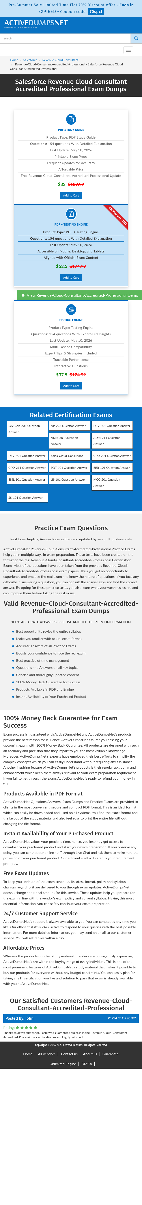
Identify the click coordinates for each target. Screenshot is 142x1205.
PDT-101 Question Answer (69, 467)
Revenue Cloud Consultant (60, 60)
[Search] (136, 38)
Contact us (69, 1054)
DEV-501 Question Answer (111, 426)
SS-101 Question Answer (25, 497)
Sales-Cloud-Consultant (67, 456)
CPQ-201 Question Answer (112, 456)
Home (14, 60)
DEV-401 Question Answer (26, 456)
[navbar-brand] (9, 48)
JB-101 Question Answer (68, 479)
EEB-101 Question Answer (111, 467)
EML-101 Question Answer (26, 479)
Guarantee (111, 1054)
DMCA (86, 1064)
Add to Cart (71, 195)
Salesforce (30, 60)
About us (90, 1054)
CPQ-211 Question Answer (27, 467)
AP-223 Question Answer (68, 426)
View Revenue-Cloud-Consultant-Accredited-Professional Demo (79, 295)
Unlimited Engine (63, 1064)
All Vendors (47, 1054)
